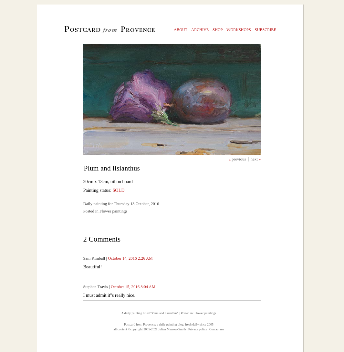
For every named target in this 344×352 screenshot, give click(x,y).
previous (239, 159)
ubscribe (265, 29)
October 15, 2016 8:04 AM (133, 287)
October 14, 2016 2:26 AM (130, 258)
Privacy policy (197, 329)
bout (181, 29)
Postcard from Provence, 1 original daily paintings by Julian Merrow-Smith (98, 31)
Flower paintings (205, 313)
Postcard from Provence (139, 324)
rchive (200, 29)
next (255, 159)
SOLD (118, 190)
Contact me (216, 329)
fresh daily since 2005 (199, 324)
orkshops (238, 29)
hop (218, 29)
